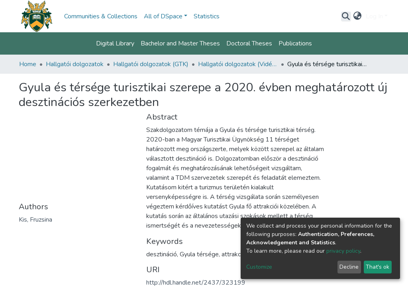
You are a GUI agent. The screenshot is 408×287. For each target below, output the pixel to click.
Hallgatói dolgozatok (75, 64)
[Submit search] (346, 16)
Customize (259, 267)
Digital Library (115, 43)
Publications (295, 43)
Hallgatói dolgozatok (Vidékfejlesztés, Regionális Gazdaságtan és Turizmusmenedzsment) (238, 64)
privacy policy (343, 251)
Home (27, 64)
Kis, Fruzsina (35, 219)
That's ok (377, 267)
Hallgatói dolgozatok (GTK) (150, 64)
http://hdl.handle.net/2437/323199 (195, 282)
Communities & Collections (100, 16)
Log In (374, 16)
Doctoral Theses (249, 43)
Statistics (207, 16)
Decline (349, 267)
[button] (357, 16)
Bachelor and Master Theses (180, 43)
